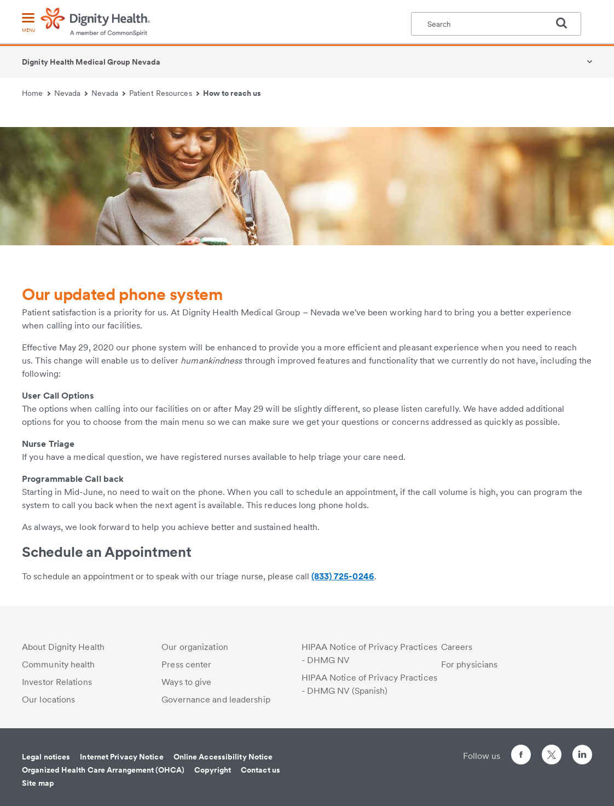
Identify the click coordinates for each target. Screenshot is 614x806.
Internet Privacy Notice (121, 756)
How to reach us (232, 93)
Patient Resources (164, 93)
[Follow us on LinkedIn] (582, 756)
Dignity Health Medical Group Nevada (91, 61)
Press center (186, 664)
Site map (38, 783)
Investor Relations (57, 682)
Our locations (48, 699)
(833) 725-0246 (342, 576)
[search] (566, 23)
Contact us (260, 769)
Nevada (71, 93)
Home (36, 93)
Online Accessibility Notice (223, 756)
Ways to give (186, 682)
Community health (58, 664)
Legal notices (46, 756)
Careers (457, 647)
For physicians (469, 664)
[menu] (28, 23)
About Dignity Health (63, 647)
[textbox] (496, 24)
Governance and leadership (215, 699)
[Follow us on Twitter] (551, 750)
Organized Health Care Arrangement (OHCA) (103, 769)
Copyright (212, 769)
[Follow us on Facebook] (521, 756)
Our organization (194, 647)
